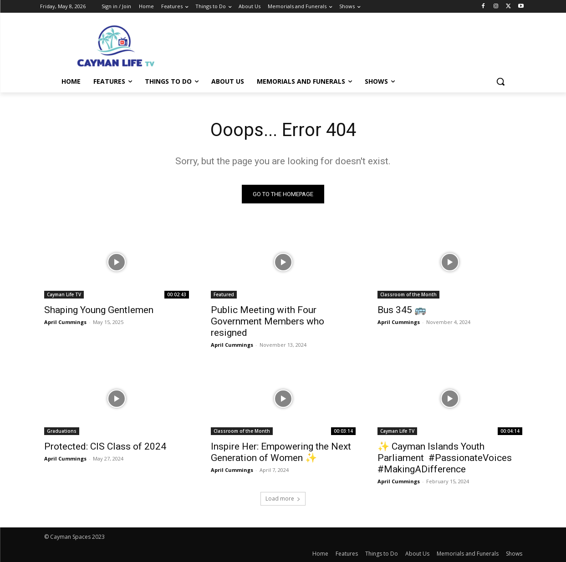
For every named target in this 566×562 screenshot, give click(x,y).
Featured (224, 294)
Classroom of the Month (408, 294)
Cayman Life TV (64, 294)
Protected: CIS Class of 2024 (105, 446)
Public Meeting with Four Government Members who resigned (267, 321)
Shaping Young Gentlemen (98, 309)
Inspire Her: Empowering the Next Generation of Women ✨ (281, 452)
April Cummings (65, 322)
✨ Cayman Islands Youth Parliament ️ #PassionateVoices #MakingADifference (444, 458)
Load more (283, 498)
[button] (500, 81)
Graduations (61, 431)
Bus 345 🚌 (401, 309)
